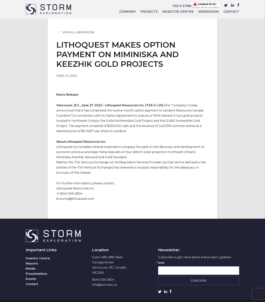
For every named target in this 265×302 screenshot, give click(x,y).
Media (30, 268)
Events (31, 279)
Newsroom (208, 11)
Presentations (36, 274)
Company (127, 11)
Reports (32, 263)
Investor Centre (178, 11)
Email (161, 263)
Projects (149, 11)
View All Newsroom (76, 32)
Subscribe (199, 280)
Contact (231, 11)
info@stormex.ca (104, 285)
